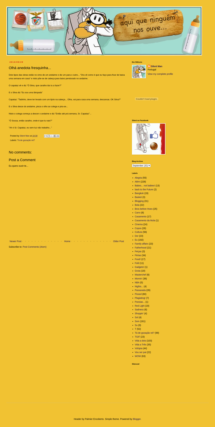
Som (137, 321)
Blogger (137, 419)
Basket (138, 197)
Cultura (138, 232)
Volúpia (138, 348)
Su (136, 325)
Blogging (139, 201)
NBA (137, 282)
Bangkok (139, 193)
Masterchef (140, 274)
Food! (138, 259)
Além (137, 181)
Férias (138, 255)
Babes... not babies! (145, 185)
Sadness (139, 309)
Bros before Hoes (144, 209)
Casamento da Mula (145, 220)
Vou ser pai (140, 352)
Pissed (138, 294)
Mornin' (138, 278)
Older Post (118, 241)
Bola (137, 205)
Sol (136, 317)
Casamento (141, 216)
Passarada (140, 290)
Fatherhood (141, 247)
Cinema (139, 224)
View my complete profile (160, 74)
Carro (138, 212)
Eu (136, 240)
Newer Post (15, 241)
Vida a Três (140, 344)
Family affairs (141, 243)
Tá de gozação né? (26, 140)
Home (67, 241)
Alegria (138, 177)
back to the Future (144, 189)
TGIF (137, 336)
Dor (137, 236)
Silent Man (156, 66)
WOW (138, 356)
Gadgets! (139, 267)
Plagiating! (140, 298)
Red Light (140, 305)
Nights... (139, 286)
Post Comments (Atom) (34, 247)
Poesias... (140, 302)
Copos (138, 228)
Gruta (138, 270)
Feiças (138, 251)
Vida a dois (140, 340)
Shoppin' (139, 313)
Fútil (137, 263)
